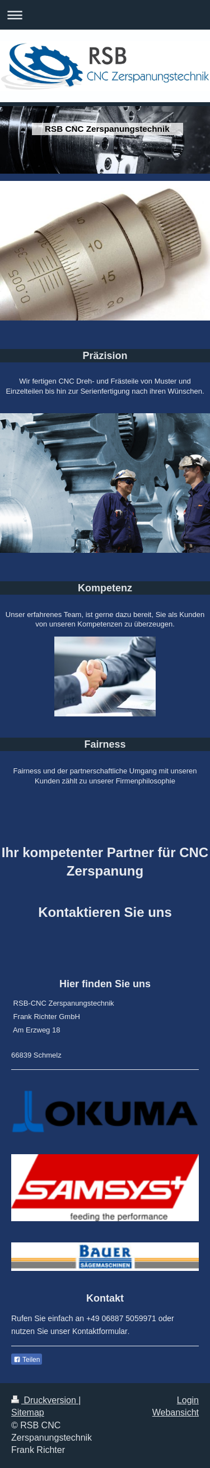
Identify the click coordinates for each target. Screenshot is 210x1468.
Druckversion (44, 1400)
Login (188, 1400)
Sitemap (27, 1412)
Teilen (26, 1360)
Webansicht (175, 1412)
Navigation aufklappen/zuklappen (105, 15)
